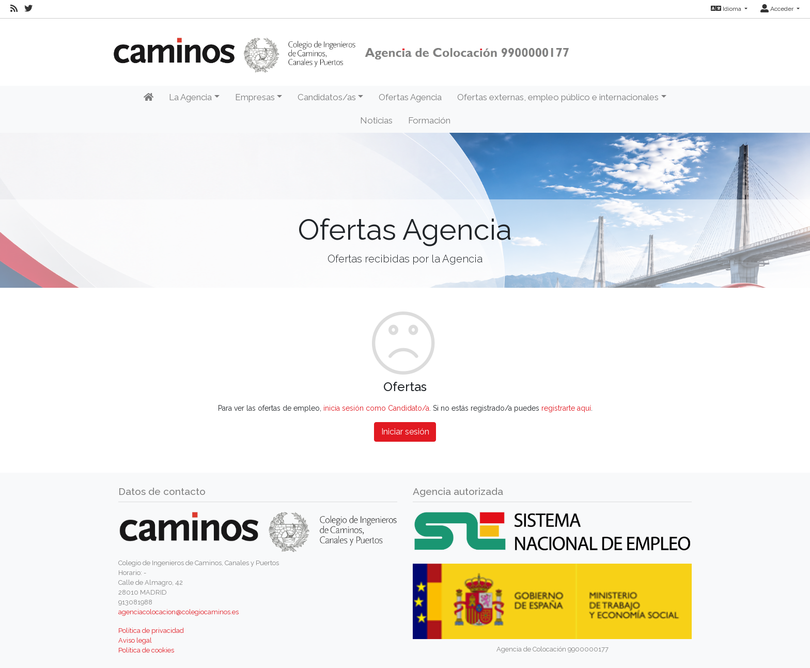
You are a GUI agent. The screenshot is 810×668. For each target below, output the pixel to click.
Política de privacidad (151, 630)
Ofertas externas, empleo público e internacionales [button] (558, 97)
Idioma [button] (727, 8)
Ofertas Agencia (410, 97)
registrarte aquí (566, 408)
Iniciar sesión (405, 432)
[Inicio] (148, 98)
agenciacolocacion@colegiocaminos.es (178, 612)
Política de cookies (146, 650)
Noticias (376, 120)
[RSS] (14, 8)
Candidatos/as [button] (327, 97)
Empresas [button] (255, 97)
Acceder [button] (777, 8)
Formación (429, 120)
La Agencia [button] (190, 97)
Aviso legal (135, 640)
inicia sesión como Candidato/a (376, 408)
